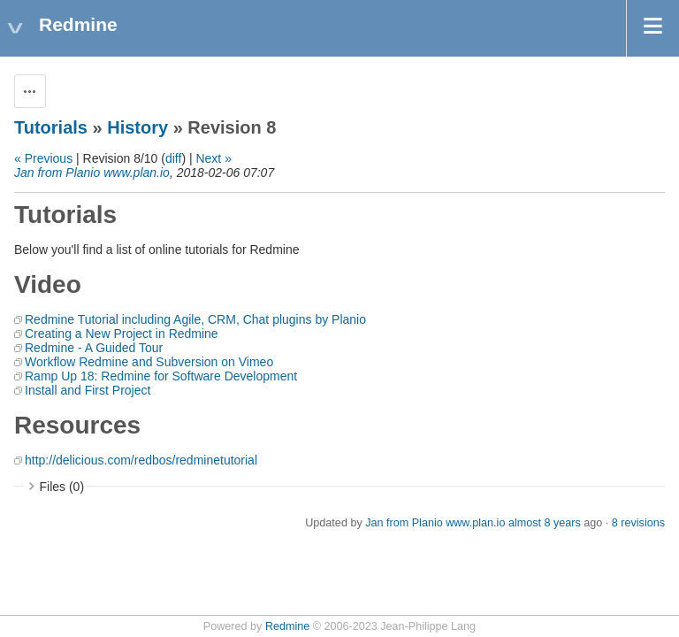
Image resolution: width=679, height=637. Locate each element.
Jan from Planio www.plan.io (92, 172)
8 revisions (638, 523)
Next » (213, 158)
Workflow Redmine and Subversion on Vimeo (149, 362)
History (137, 127)
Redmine (287, 626)
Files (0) (62, 487)
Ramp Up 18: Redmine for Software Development (161, 376)
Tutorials (51, 127)
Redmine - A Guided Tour (94, 348)
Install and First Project (87, 390)
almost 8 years (544, 523)
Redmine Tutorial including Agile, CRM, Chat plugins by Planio (195, 319)
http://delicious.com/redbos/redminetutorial (141, 460)
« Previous (43, 158)
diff (173, 158)
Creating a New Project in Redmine (121, 333)
